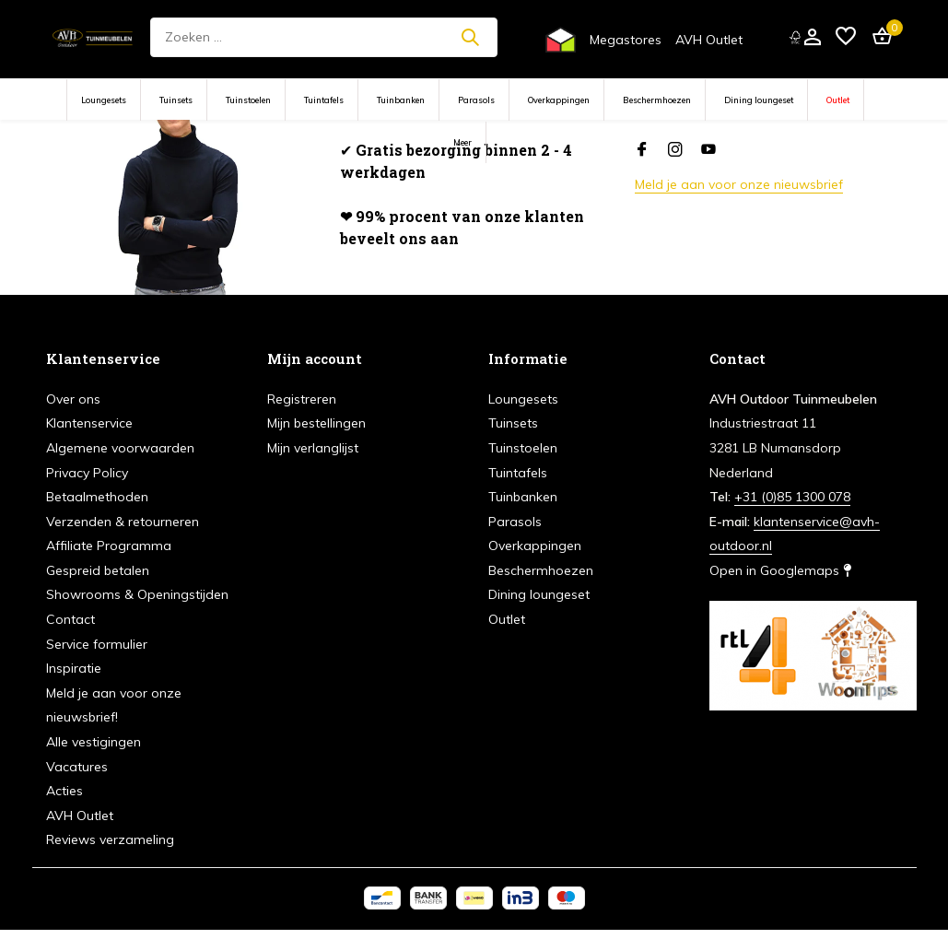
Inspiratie (73, 668)
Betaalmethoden (97, 496)
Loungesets (103, 100)
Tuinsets (176, 100)
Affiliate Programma (108, 545)
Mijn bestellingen (316, 423)
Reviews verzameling (110, 839)
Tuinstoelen (248, 100)
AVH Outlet (709, 39)
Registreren (301, 399)
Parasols (476, 100)
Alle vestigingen (93, 742)
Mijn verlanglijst (312, 448)
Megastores (625, 39)
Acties (64, 790)
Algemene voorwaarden (120, 448)
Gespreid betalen (97, 570)
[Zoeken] (323, 37)
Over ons (73, 399)
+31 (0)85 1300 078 (792, 496)
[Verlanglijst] (846, 37)
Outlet (837, 100)
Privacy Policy (87, 472)
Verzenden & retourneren (122, 521)
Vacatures (77, 766)
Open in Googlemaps (780, 570)
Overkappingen (559, 100)
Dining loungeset (758, 100)
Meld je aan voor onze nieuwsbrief (739, 184)
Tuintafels (324, 100)
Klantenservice (89, 423)
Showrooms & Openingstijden (137, 594)
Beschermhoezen (657, 100)
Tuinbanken (401, 100)
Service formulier (96, 644)
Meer (462, 142)
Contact (70, 619)
